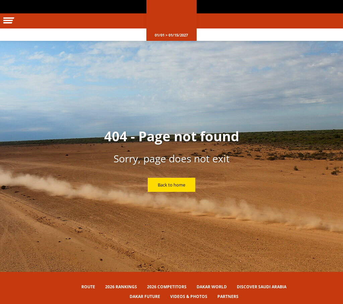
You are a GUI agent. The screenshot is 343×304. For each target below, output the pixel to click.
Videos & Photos (188, 296)
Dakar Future (145, 296)
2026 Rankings (121, 287)
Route (88, 287)
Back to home (171, 185)
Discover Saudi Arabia (261, 287)
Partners (227, 296)
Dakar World (212, 287)
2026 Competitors (167, 287)
